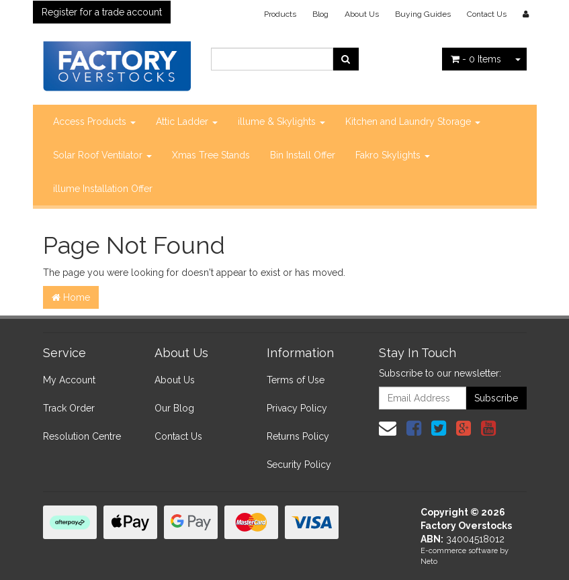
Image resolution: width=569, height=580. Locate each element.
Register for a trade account (102, 12)
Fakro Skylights (392, 155)
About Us (362, 14)
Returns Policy (298, 436)
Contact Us (487, 14)
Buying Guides (423, 14)
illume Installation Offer (102, 188)
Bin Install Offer (302, 155)
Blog (320, 14)
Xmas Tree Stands (211, 155)
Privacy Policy (297, 408)
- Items (476, 59)
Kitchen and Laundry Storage (412, 121)
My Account (69, 380)
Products (280, 14)
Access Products (94, 121)
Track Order (69, 408)
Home (71, 297)
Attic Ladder (187, 121)
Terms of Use (295, 380)
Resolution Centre (82, 436)
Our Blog (174, 408)
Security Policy (299, 464)
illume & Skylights (281, 121)
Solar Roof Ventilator (102, 155)
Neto (429, 561)
